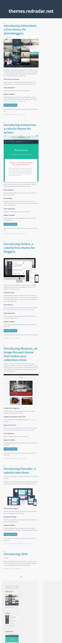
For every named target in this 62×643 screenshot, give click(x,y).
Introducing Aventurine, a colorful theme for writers (20, 128)
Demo (6, 105)
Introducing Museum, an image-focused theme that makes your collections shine (20, 354)
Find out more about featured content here (14, 101)
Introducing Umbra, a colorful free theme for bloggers (19, 247)
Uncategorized (8, 338)
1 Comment (16, 338)
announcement (8, 114)
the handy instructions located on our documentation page (18, 309)
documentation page (28, 430)
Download (13, 105)
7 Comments (17, 568)
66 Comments (30, 543)
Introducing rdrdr (16, 554)
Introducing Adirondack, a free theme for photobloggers (20, 29)
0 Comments (22, 114)
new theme (14, 114)
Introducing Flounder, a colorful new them (20, 470)
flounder (22, 543)
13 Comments (23, 458)
